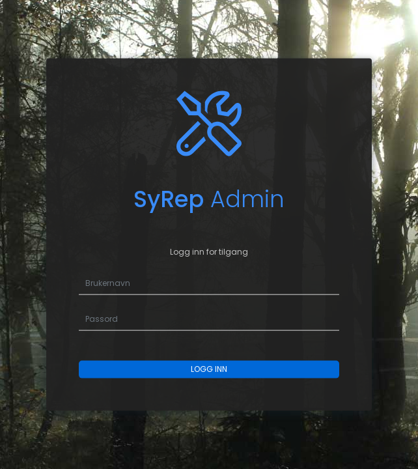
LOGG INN (209, 369)
